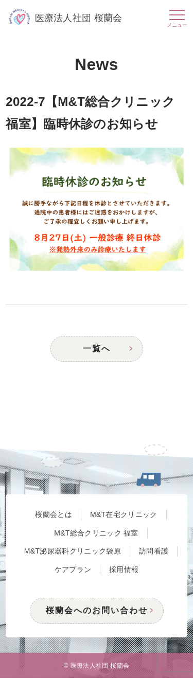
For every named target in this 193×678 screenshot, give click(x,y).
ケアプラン (73, 569)
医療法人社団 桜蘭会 (65, 18)
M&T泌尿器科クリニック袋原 (72, 551)
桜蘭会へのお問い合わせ (97, 610)
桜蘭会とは (53, 514)
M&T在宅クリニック (123, 514)
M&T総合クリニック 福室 (96, 533)
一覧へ (97, 348)
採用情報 (123, 569)
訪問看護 (153, 551)
